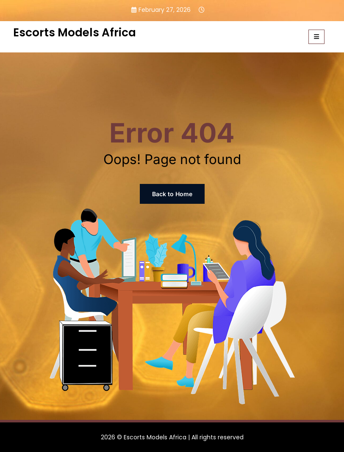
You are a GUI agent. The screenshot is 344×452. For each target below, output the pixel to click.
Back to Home (172, 193)
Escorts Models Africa (74, 32)
